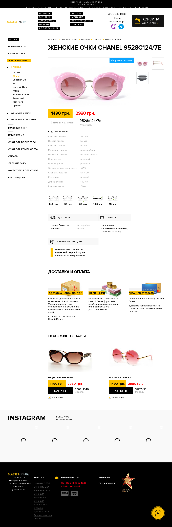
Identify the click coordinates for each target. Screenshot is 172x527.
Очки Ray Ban (41, 486)
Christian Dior (19, 79)
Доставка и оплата (102, 8)
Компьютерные (82, 21)
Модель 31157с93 (120, 377)
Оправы (44, 24)
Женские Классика (23, 119)
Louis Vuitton (19, 87)
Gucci (15, 83)
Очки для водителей (22, 142)
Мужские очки (17, 128)
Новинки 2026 (42, 483)
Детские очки (17, 163)
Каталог (46, 8)
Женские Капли (21, 113)
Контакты (141, 8)
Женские (45, 17)
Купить (60, 390)
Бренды (16, 67)
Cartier (16, 72)
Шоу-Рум (31, 8)
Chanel (16, 76)
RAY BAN (77, 13)
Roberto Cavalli (20, 94)
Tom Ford (17, 101)
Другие (16, 105)
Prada (15, 90)
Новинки (45, 13)
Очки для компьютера (23, 149)
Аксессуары (47, 21)
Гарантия (125, 8)
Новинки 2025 (17, 46)
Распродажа (16, 177)
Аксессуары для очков (23, 170)
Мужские (77, 17)
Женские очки (17, 60)
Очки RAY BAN (16, 53)
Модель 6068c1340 (60, 377)
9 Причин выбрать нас (70, 8)
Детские (77, 24)
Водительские (49, 28)
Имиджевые (16, 135)
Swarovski (18, 98)
